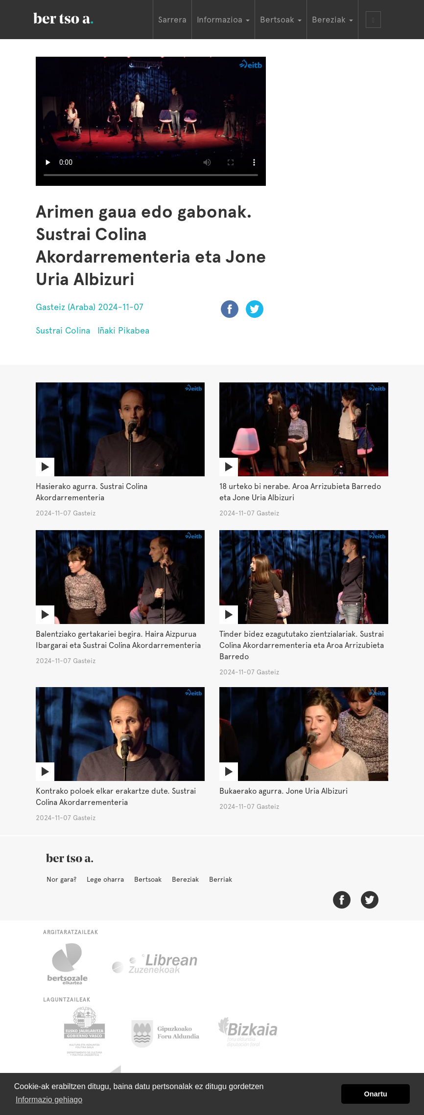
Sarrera (172, 19)
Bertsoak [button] (281, 19)
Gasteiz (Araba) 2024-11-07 (89, 307)
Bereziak (185, 879)
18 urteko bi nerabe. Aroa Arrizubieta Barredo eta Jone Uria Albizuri (300, 492)
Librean (155, 963)
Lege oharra (105, 879)
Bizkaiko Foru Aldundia (258, 1031)
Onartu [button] (375, 1094)
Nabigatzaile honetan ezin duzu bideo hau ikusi (151, 121)
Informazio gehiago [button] (49, 1099)
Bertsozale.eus (73, 963)
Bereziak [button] (332, 19)
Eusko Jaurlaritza (83, 1031)
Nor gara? (61, 879)
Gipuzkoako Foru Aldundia (171, 1031)
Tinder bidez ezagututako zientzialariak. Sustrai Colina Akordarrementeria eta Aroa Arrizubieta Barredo (301, 645)
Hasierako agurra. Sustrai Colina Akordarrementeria (91, 492)
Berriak (220, 879)
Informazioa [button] (223, 19)
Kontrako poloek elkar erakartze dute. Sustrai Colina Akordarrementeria (116, 796)
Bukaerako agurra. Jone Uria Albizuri (283, 791)
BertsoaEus (77, 17)
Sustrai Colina (63, 330)
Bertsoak (148, 879)
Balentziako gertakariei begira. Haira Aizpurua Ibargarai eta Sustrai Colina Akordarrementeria (118, 639)
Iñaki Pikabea (123, 330)
